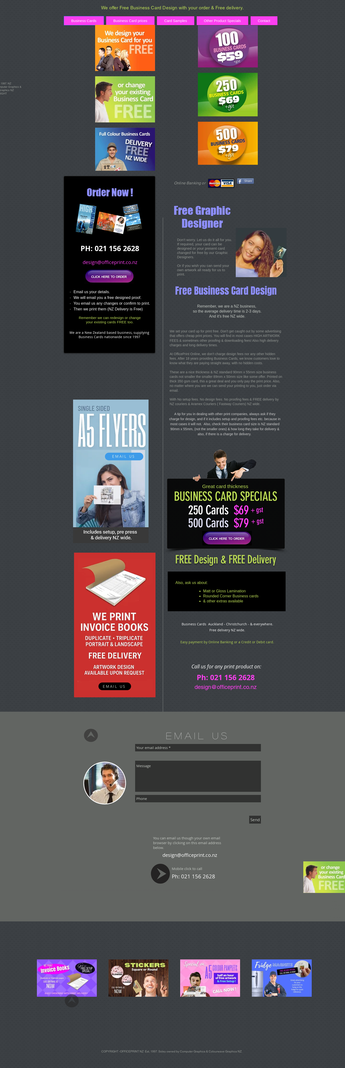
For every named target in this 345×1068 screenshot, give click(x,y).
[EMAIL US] (124, 456)
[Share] (245, 181)
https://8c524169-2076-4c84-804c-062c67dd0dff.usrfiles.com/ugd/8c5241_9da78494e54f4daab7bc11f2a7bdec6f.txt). (161, 890)
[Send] (255, 820)
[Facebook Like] (266, 181)
